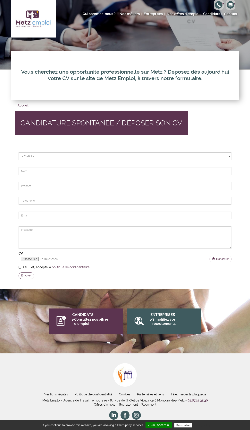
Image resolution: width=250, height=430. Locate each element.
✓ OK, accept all (158, 425)
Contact (230, 14)
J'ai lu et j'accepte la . (54, 267)
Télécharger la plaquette (188, 394)
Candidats (211, 14)
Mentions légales (56, 394)
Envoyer (26, 275)
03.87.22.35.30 (198, 400)
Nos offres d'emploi (183, 14)
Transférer (220, 258)
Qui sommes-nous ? (99, 14)
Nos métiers (130, 14)
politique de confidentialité (70, 267)
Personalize (183, 425)
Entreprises (153, 14)
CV (21, 253)
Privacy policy (202, 425)
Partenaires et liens (150, 394)
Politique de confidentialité (93, 394)
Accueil (23, 105)
